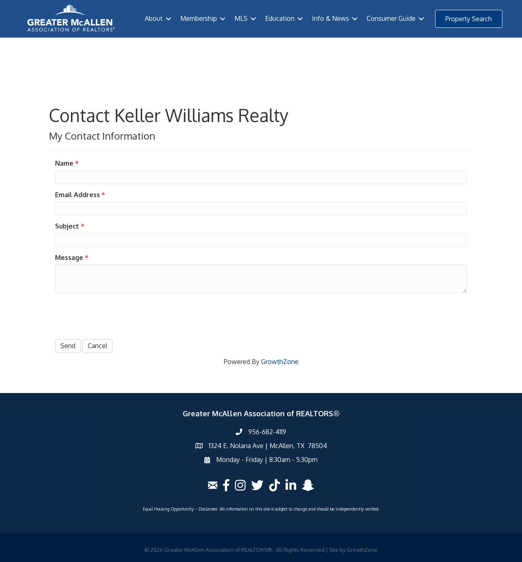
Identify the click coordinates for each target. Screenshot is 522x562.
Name (64, 163)
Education (279, 18)
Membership (198, 18)
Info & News (330, 18)
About (154, 18)
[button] (468, 19)
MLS (241, 18)
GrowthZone (280, 362)
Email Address (77, 195)
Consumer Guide (391, 18)
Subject (67, 226)
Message (69, 257)
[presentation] (117, 315)
